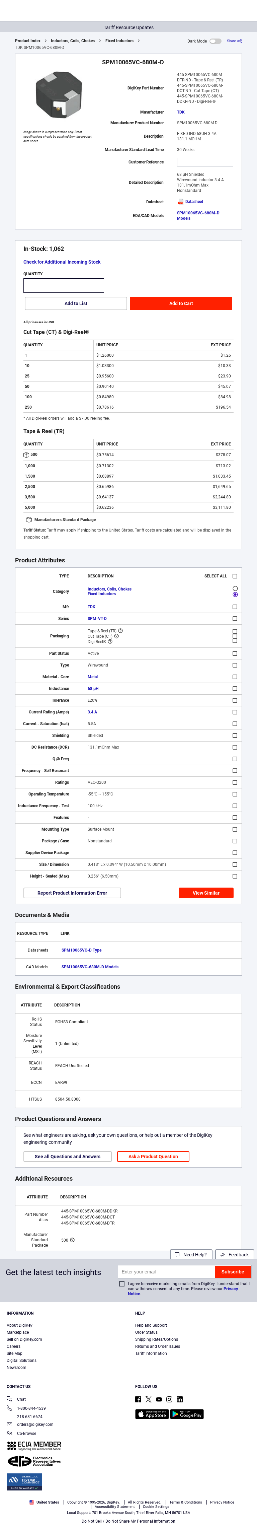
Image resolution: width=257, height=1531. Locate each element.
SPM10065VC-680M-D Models (90, 967)
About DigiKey (19, 1325)
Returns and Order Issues (157, 1346)
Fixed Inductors (119, 41)
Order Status (146, 1332)
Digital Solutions (21, 1360)
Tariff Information (151, 1353)
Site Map (14, 1353)
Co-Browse (21, 1434)
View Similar (206, 893)
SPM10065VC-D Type (81, 950)
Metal (93, 677)
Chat (16, 1400)
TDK (181, 112)
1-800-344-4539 (26, 1409)
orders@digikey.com (30, 1425)
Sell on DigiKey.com (24, 1339)
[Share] (234, 41)
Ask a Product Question (153, 1156)
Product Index (27, 41)
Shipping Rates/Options (156, 1339)
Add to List (76, 303)
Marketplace (18, 1332)
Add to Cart (181, 303)
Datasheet (190, 201)
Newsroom (16, 1367)
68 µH (93, 688)
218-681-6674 (24, 1416)
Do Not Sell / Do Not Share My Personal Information (128, 1521)
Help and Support (151, 1325)
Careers (13, 1346)
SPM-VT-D (97, 618)
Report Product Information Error (72, 893)
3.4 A (92, 712)
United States (44, 1502)
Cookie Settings (156, 1507)
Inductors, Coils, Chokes (73, 41)
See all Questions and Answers (67, 1156)
